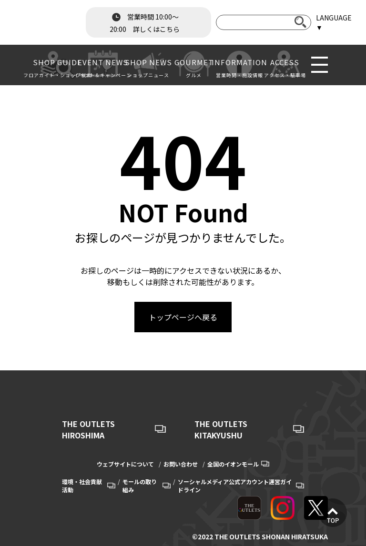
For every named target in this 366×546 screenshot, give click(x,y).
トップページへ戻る (183, 317)
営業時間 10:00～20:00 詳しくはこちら (145, 22)
